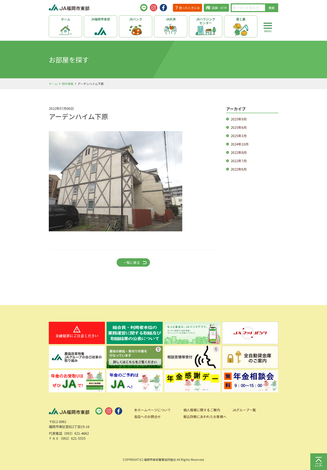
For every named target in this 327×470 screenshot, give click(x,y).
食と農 (240, 19)
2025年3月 (239, 135)
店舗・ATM (219, 8)
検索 (271, 8)
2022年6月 (239, 169)
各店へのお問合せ (147, 416)
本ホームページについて (152, 409)
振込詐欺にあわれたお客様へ (204, 416)
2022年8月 (239, 152)
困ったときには (189, 8)
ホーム (65, 19)
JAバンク (135, 19)
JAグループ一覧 (244, 409)
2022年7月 (239, 160)
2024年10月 (240, 144)
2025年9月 (239, 119)
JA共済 (171, 19)
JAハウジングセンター (205, 21)
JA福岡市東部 (100, 19)
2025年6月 (239, 127)
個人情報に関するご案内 (201, 409)
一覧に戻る (131, 262)
